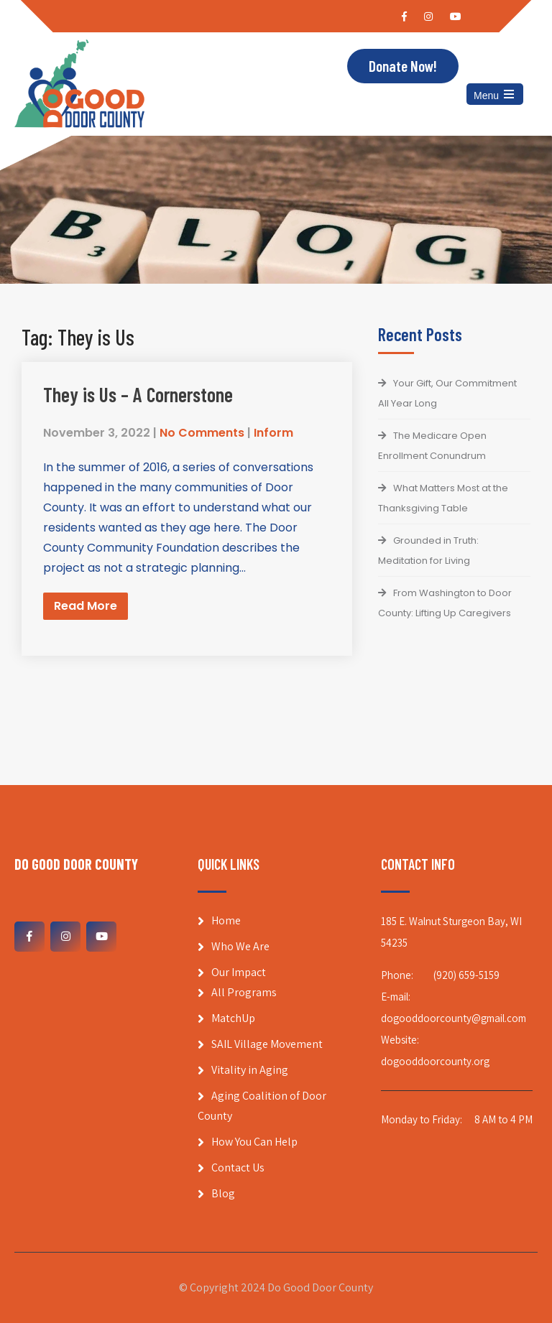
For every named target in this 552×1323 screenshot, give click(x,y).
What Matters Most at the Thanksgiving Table (443, 498)
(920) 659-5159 (466, 975)
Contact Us (237, 1167)
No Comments (202, 432)
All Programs (244, 992)
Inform (273, 432)
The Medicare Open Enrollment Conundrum (432, 446)
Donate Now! (403, 66)
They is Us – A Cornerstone (138, 394)
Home (226, 920)
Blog (223, 1193)
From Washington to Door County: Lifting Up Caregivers (445, 603)
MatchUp (233, 1018)
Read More (85, 606)
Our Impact (238, 972)
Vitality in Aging (249, 1069)
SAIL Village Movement (267, 1044)
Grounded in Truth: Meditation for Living (428, 550)
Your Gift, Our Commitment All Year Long (447, 393)
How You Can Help (254, 1141)
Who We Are (240, 946)
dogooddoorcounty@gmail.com (453, 1018)
